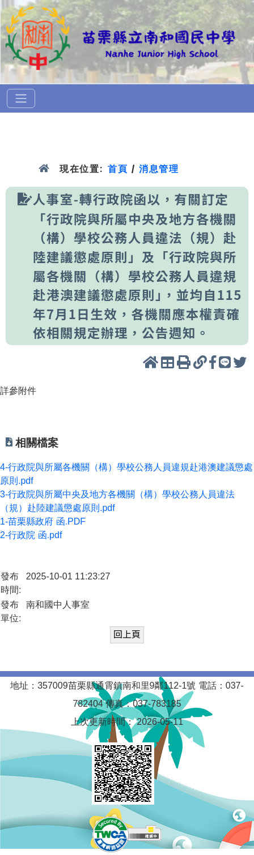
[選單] (21, 98)
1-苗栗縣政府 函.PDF (43, 521)
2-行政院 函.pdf (31, 535)
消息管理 (159, 169)
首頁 (117, 169)
